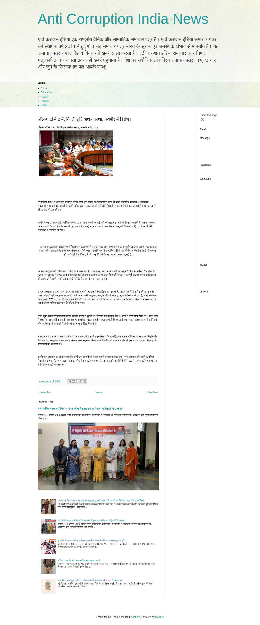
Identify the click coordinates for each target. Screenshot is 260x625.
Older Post (152, 392)
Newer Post (45, 392)
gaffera (136, 617)
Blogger (159, 617)
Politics (45, 100)
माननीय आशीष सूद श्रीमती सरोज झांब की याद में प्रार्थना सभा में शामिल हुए (90, 580)
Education (46, 92)
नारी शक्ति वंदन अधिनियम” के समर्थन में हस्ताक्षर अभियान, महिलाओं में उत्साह (80, 408)
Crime (44, 88)
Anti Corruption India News (123, 19)
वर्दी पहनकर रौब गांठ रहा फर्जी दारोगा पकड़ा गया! (79, 560)
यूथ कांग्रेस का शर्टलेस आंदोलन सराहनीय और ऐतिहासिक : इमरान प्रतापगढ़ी (91, 540)
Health (44, 96)
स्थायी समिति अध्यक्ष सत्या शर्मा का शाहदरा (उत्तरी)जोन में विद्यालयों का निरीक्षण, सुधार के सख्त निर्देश (101, 500)
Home (99, 392)
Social (44, 105)
